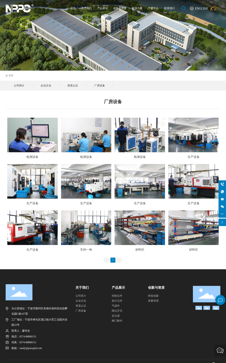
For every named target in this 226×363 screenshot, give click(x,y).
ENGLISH (201, 8)
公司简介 (19, 85)
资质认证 (72, 85)
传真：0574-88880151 (23, 342)
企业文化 (46, 85)
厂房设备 (99, 85)
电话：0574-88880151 (23, 336)
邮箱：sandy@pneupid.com (26, 348)
